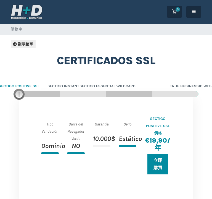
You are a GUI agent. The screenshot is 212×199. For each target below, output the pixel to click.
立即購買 (157, 164)
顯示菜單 (23, 44)
